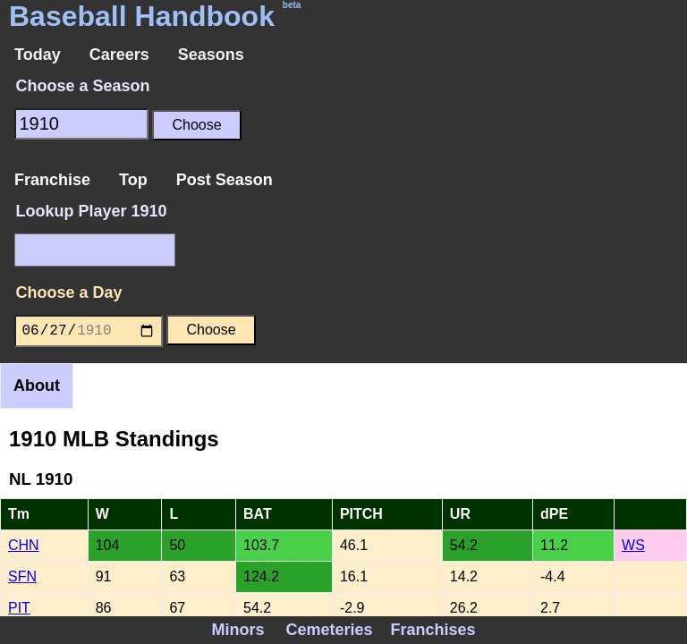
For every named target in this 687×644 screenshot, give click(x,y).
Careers (119, 55)
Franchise (52, 180)
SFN (22, 576)
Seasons (211, 55)
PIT (19, 607)
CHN (23, 545)
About (36, 385)
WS (633, 545)
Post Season (224, 180)
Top (133, 180)
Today (37, 55)
